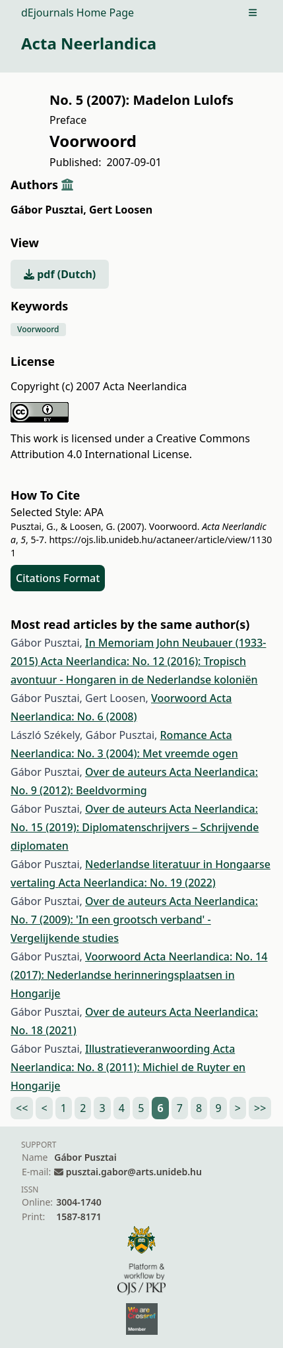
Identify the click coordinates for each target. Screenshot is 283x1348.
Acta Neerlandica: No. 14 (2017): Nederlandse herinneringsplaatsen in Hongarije (139, 975)
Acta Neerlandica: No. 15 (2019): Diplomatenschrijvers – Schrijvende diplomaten (135, 827)
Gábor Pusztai (48, 209)
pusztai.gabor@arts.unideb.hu (134, 1171)
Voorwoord (38, 329)
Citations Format (58, 578)
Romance (185, 735)
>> (260, 1108)
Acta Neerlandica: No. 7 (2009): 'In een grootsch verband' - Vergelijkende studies (134, 919)
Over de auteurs (127, 772)
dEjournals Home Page (77, 12)
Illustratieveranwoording (149, 1048)
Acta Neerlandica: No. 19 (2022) (136, 882)
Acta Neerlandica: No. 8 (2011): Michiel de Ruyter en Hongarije (128, 1067)
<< (22, 1108)
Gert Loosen (120, 209)
